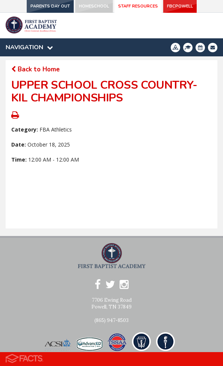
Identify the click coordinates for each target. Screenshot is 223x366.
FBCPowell (180, 6)
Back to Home (35, 69)
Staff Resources (138, 6)
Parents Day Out (50, 6)
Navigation (29, 47)
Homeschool (94, 6)
